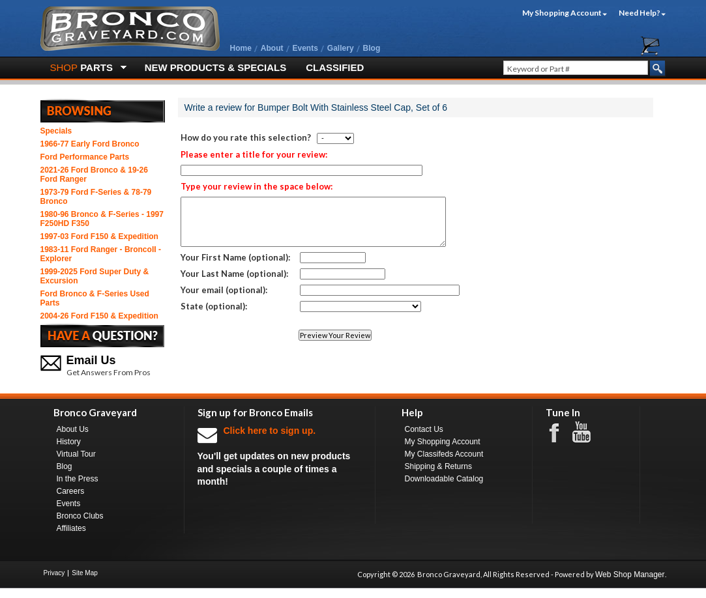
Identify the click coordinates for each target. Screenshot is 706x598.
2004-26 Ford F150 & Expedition (99, 315)
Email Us (91, 360)
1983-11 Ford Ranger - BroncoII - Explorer (100, 254)
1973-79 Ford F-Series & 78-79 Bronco (96, 197)
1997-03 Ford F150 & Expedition (99, 236)
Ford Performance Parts (85, 157)
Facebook (560, 431)
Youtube (588, 432)
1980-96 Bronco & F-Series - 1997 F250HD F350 (102, 219)
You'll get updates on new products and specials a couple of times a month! (280, 456)
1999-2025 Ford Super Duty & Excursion (94, 276)
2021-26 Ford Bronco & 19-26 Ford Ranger (94, 174)
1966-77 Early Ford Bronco (90, 144)
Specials (56, 130)
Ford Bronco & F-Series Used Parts (94, 298)
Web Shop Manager (630, 574)
